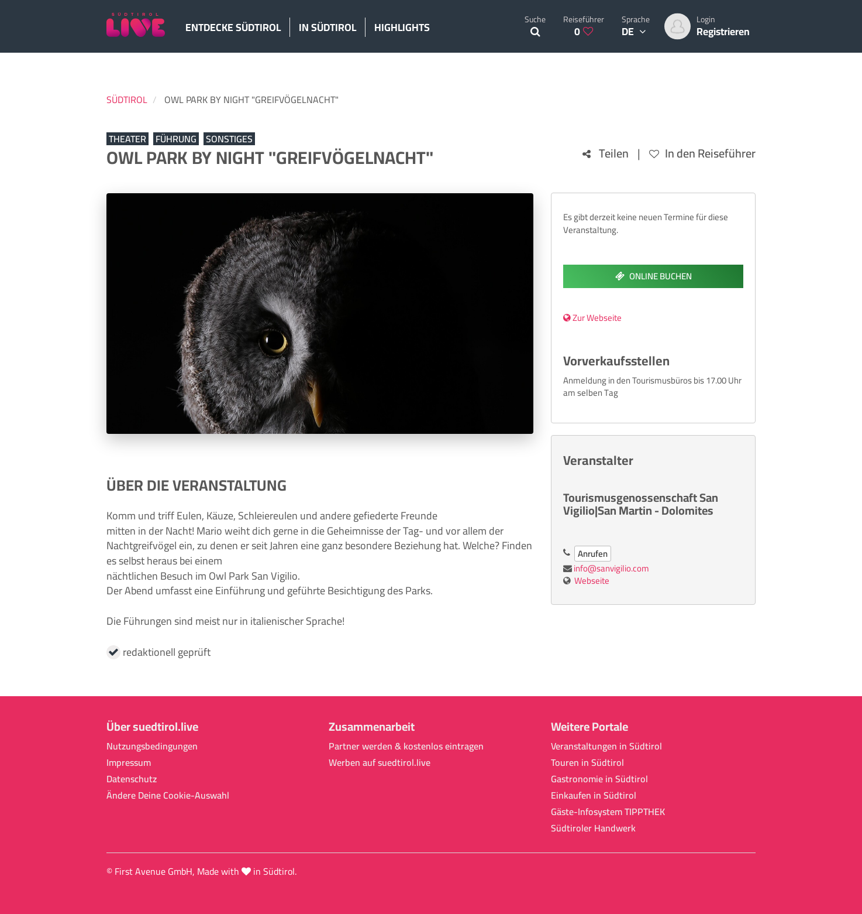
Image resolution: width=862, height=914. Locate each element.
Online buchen (653, 276)
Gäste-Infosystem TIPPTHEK (608, 812)
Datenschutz (131, 779)
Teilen (605, 153)
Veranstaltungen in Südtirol (606, 746)
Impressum (128, 762)
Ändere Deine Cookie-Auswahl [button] (167, 795)
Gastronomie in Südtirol (599, 779)
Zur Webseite (592, 317)
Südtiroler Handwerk (593, 828)
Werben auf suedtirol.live (379, 762)
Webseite (591, 580)
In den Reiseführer (702, 153)
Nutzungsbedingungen (152, 746)
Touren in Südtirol (587, 762)
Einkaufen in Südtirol (593, 795)
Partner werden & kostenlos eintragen (406, 746)
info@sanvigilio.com (611, 568)
